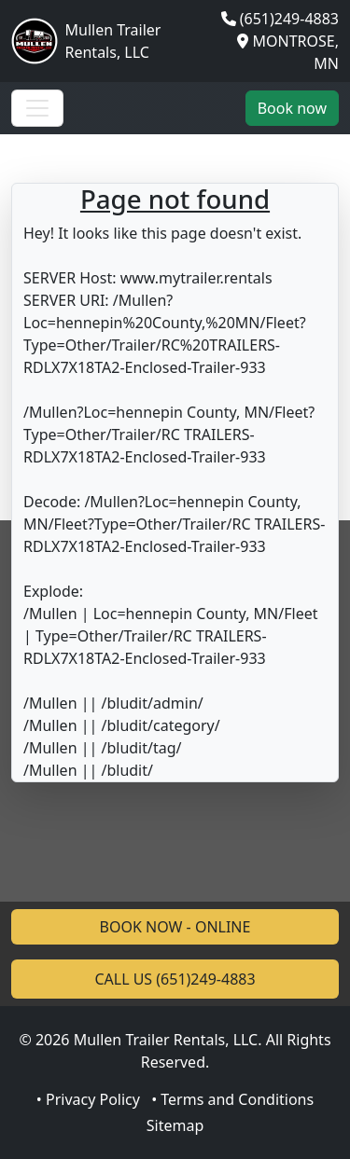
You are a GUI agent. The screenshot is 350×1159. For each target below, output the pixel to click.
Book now (292, 108)
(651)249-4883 (289, 18)
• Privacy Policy (88, 1099)
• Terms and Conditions (232, 1099)
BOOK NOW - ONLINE (175, 927)
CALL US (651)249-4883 (174, 979)
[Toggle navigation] (37, 108)
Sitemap (175, 1125)
